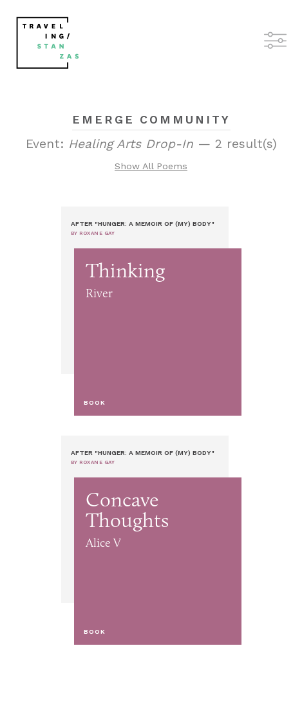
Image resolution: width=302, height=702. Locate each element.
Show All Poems (151, 166)
